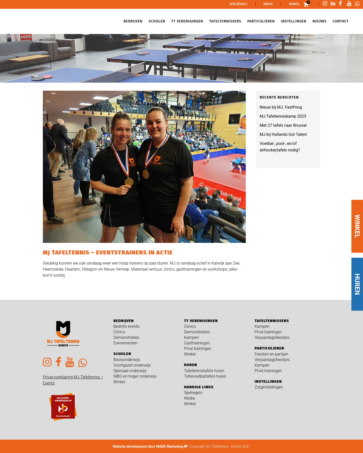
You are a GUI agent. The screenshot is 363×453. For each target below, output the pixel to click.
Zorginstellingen (269, 387)
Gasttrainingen (197, 343)
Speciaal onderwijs (129, 370)
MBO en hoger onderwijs (135, 376)
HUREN (357, 284)
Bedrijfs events (126, 326)
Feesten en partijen (271, 354)
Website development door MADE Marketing (148, 446)
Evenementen (125, 343)
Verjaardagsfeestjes (272, 337)
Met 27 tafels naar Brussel (283, 125)
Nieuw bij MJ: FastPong (281, 107)
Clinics (119, 332)
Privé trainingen (197, 348)
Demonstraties (126, 337)
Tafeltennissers (272, 320)
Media (268, 4)
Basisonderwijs (126, 359)
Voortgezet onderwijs (132, 365)
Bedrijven (123, 320)
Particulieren (269, 348)
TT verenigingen (201, 320)
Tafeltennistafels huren (204, 370)
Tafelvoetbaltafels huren (205, 376)
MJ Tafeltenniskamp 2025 (283, 116)
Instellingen (268, 381)
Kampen (191, 337)
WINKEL (357, 226)
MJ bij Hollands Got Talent (283, 134)
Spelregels (238, 4)
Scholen (122, 353)
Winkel (294, 4)
